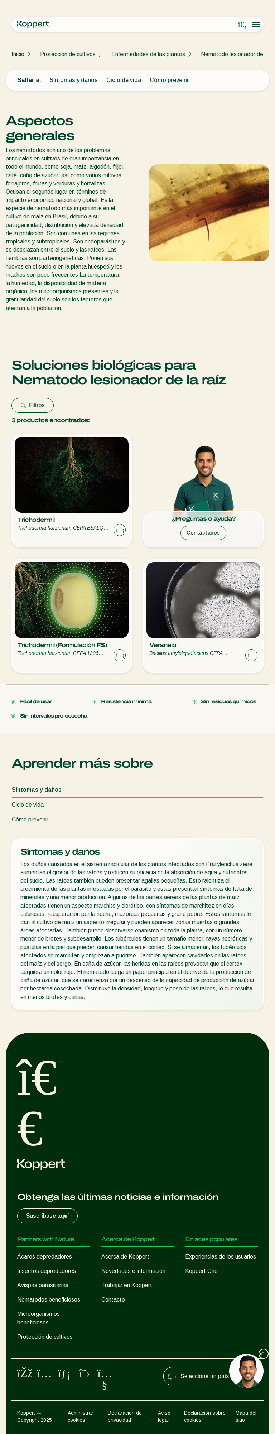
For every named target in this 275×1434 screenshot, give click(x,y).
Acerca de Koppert (125, 1257)
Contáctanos (203, 533)
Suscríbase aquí (50, 1216)
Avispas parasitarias (42, 1285)
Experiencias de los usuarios (220, 1257)
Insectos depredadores (46, 1271)
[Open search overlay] (242, 25)
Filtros (32, 405)
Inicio (17, 54)
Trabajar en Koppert (126, 1285)
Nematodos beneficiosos (48, 1300)
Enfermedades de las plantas (148, 54)
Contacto (113, 1300)
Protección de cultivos (68, 54)
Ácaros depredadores (44, 1257)
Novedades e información (133, 1271)
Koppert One (201, 1271)
